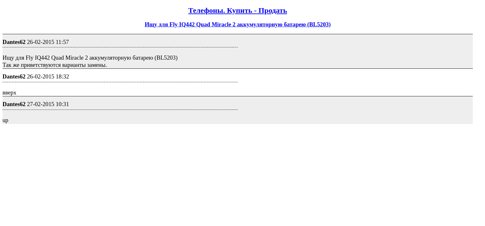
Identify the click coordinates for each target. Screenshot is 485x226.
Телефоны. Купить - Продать (237, 10)
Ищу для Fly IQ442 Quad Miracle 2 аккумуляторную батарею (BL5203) (238, 24)
